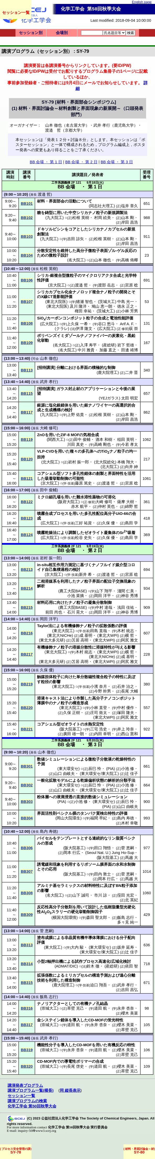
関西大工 (56, 439)
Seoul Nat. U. (98, 853)
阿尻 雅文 (129, 640)
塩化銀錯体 (58, 405)
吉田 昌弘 (129, 990)
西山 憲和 (129, 734)
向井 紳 (131, 467)
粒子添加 (129, 886)
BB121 (27, 478)
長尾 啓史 (75, 1066)
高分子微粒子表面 (92, 251)
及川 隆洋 (78, 306)
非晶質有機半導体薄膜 (84, 938)
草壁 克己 (75, 1008)
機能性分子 (47, 1045)
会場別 (62, 33)
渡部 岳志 (106, 285)
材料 (41, 201)
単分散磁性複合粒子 (94, 677)
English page (142, 2)
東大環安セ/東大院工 (99, 774)
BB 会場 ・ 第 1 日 (46, 162)
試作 (79, 961)
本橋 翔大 (125, 462)
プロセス (60, 513)
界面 (84, 367)
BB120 (27, 459)
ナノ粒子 (96, 213)
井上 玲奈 (125, 729)
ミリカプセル (76, 975)
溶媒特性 (104, 647)
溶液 (41, 698)
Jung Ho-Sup (123, 853)
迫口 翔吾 (98, 985)
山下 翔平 (103, 591)
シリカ (82, 213)
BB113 (27, 370)
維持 (64, 251)
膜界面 (106, 864)
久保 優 (108, 523)
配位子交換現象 (117, 581)
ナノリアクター (51, 1004)
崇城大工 (49, 1008)
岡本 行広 (71, 853)
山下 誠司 (80, 895)
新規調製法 (117, 213)
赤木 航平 (79, 506)
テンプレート (68, 838)
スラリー (59, 912)
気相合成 (91, 435)
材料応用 (45, 602)
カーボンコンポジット (66, 318)
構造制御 (72, 980)
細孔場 (55, 497)
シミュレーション (60, 759)
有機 (84, 1004)
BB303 (27, 802)
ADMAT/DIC (66, 966)
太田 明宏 (129, 398)
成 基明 (85, 635)
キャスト (53, 698)
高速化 (104, 961)
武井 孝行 (48, 382)
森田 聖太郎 (96, 917)
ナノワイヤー (100, 405)
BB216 (27, 633)
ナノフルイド (103, 565)
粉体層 (43, 797)
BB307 (27, 871)
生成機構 (53, 410)
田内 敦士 (102, 874)
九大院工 (54, 218)
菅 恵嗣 (127, 848)
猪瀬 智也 (84, 302)
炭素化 (118, 336)
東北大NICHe (60, 635)
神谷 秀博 (129, 596)
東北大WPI (108, 635)
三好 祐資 (83, 523)
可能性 (78, 478)
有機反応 (115, 1045)
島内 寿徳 (125, 818)
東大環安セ (68, 769)
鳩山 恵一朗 (102, 306)
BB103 (27, 236)
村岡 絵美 (102, 218)
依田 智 (131, 966)
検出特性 (108, 813)
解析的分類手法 (121, 780)
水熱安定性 (94, 724)
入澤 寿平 (88, 345)
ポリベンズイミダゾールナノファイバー (72, 336)
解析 (41, 586)
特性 (120, 677)
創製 (100, 473)
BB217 (27, 654)
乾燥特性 (123, 759)
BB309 (27, 915)
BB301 (27, 766)
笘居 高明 (80, 640)
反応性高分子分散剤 (54, 907)
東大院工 (53, 947)
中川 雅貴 (86, 350)
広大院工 (49, 324)
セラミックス (68, 886)
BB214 (27, 588)
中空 (72, 213)
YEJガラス (109, 398)
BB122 (27, 502)
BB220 (27, 708)
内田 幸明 (102, 734)
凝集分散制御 (100, 602)
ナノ (92, 1004)
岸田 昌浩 (129, 222)
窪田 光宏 (125, 895)
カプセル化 (58, 292)
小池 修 (127, 769)
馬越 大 (131, 858)
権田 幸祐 (83, 311)
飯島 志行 (125, 917)
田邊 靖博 (129, 350)
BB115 (27, 393)
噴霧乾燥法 (47, 533)
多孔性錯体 (82, 473)
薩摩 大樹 (125, 502)
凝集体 (110, 533)
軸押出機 (55, 961)
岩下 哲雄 (125, 345)
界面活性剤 (47, 813)
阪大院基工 (70, 729)
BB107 (27, 302)
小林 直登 (98, 708)
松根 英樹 (80, 218)
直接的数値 (86, 797)
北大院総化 (105, 462)
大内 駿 (77, 947)
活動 (72, 201)
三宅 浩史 (98, 729)
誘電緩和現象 (49, 864)
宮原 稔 (131, 285)
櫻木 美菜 (129, 1013)
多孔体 (87, 451)
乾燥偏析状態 (92, 780)
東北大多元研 (52, 640)
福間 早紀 (98, 818)
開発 (123, 292)
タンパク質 (90, 813)
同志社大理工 (102, 206)
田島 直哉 (98, 631)
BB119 (27, 439)
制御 (111, 367)
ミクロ (43, 497)
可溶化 (110, 497)
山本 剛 (127, 218)
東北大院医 (56, 302)
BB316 (27, 1008)
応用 (53, 869)
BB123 (27, 518)
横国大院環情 (64, 917)
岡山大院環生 (68, 818)
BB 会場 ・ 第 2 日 (81, 162)
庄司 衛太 (98, 713)
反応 (129, 251)
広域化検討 (121, 961)
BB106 (27, 280)
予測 (41, 764)
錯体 (64, 1020)
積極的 (98, 367)
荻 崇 (133, 329)
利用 (64, 581)
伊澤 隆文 (84, 329)
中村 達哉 (103, 607)
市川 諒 (100, 895)
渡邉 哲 (44, 194)
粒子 (90, 318)
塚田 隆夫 (125, 713)
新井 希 (85, 574)
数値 (41, 759)
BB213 (27, 569)
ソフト (66, 473)
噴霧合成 (45, 513)
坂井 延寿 (125, 947)
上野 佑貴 (75, 415)
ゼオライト (94, 533)
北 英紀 (131, 900)
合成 (117, 275)
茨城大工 (107, 302)
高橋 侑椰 (129, 260)
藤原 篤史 (83, 483)
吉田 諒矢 (75, 239)
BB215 (27, 607)
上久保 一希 (77, 324)
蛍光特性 (115, 1020)
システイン (51, 1020)
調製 (72, 533)
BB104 (27, 255)
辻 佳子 (131, 774)
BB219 (27, 684)
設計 (92, 907)
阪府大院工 (68, 502)
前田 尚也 (53, 612)
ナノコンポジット (119, 698)
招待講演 (46, 367)
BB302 (27, 785)
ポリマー (84, 1061)
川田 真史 (75, 444)
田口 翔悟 (102, 848)
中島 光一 (125, 302)
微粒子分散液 (100, 759)
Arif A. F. (127, 324)
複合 (96, 292)
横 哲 (129, 635)
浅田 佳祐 (125, 607)
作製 (80, 698)
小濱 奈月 (98, 686)
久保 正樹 (71, 713)
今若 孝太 (129, 444)
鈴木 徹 (93, 966)
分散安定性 (47, 251)
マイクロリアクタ (97, 275)
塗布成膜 (45, 938)
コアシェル (47, 473)
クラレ (62, 329)
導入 (76, 1020)
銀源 (41, 405)
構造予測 (100, 975)
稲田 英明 (125, 439)
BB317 (27, 1025)
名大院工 (76, 260)
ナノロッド (82, 292)
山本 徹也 (102, 260)
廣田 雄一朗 (73, 734)
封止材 (74, 389)
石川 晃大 (75, 612)
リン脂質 (116, 838)
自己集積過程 (56, 569)
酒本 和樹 (103, 439)
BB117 (27, 412)
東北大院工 (63, 631)
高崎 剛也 (102, 444)
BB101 (27, 203)
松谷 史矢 (83, 538)
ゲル (121, 251)
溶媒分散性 (82, 647)
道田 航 (100, 1008)
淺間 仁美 (125, 591)
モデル (62, 780)
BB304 (27, 818)
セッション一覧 (16, 12)
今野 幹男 (102, 691)
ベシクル (64, 813)
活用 (131, 473)
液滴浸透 (64, 797)
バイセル (45, 838)
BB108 (27, 323)
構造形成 (80, 703)
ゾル (112, 251)
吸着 (131, 533)
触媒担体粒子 (49, 677)
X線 (44, 297)
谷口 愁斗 (106, 324)
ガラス (62, 389)
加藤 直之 (107, 350)
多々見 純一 (127, 922)
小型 (41, 961)
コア (72, 229)
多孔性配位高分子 (100, 513)
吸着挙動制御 (56, 478)
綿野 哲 (131, 506)
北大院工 (50, 462)
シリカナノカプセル (106, 229)
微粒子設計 (58, 255)
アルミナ (45, 886)
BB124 (27, 535)
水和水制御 (125, 864)
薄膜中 (43, 703)
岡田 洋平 (102, 596)
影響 (131, 647)
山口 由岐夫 (64, 774)
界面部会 (57, 201)
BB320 (27, 1066)
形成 (49, 843)
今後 (123, 389)
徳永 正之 (125, 306)
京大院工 (57, 285)
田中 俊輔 (82, 439)
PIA (111, 769)
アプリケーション (99, 389)
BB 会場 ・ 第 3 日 (117, 162)
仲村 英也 (106, 506)
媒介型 (121, 565)
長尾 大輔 (129, 691)
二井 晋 (131, 372)
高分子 (98, 698)
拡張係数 (45, 975)
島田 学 (131, 523)
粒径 (45, 682)
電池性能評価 (121, 318)
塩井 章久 (129, 206)
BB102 (27, 218)
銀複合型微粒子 (64, 275)
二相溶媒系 (47, 581)
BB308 (27, 893)
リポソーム (90, 864)
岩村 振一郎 (78, 462)
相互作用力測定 (62, 565)
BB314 (27, 964)
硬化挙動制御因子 (87, 912)
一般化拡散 (47, 780)
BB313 (27, 945)
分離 (60, 367)
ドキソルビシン (51, 229)
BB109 (27, 343)
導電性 (70, 1061)
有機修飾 (72, 626)
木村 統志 (125, 631)
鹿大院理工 (107, 372)
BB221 (27, 729)
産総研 (109, 345)
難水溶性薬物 (88, 497)
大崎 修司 (48, 428)
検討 (68, 410)
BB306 (27, 848)
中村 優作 (125, 708)
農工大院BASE (72, 591)
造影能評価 (62, 297)
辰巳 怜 (94, 769)
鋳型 (49, 213)
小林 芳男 (129, 311)
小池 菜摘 (75, 596)
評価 (123, 626)
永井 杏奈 (125, 1008)
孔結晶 (102, 1004)
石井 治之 (125, 686)
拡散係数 (107, 626)
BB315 (27, 983)
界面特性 (116, 473)
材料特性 (92, 886)
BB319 (27, 1050)
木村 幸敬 (129, 823)
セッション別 (30, 33)
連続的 (98, 838)
